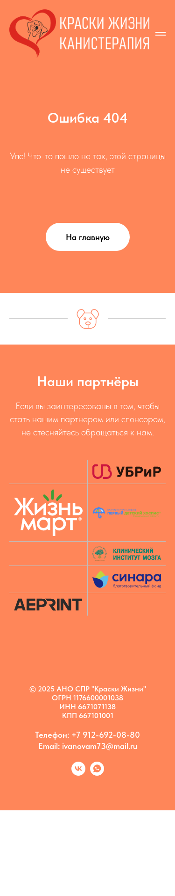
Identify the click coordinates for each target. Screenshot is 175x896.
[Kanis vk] (78, 773)
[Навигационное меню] (160, 34)
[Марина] (97, 773)
